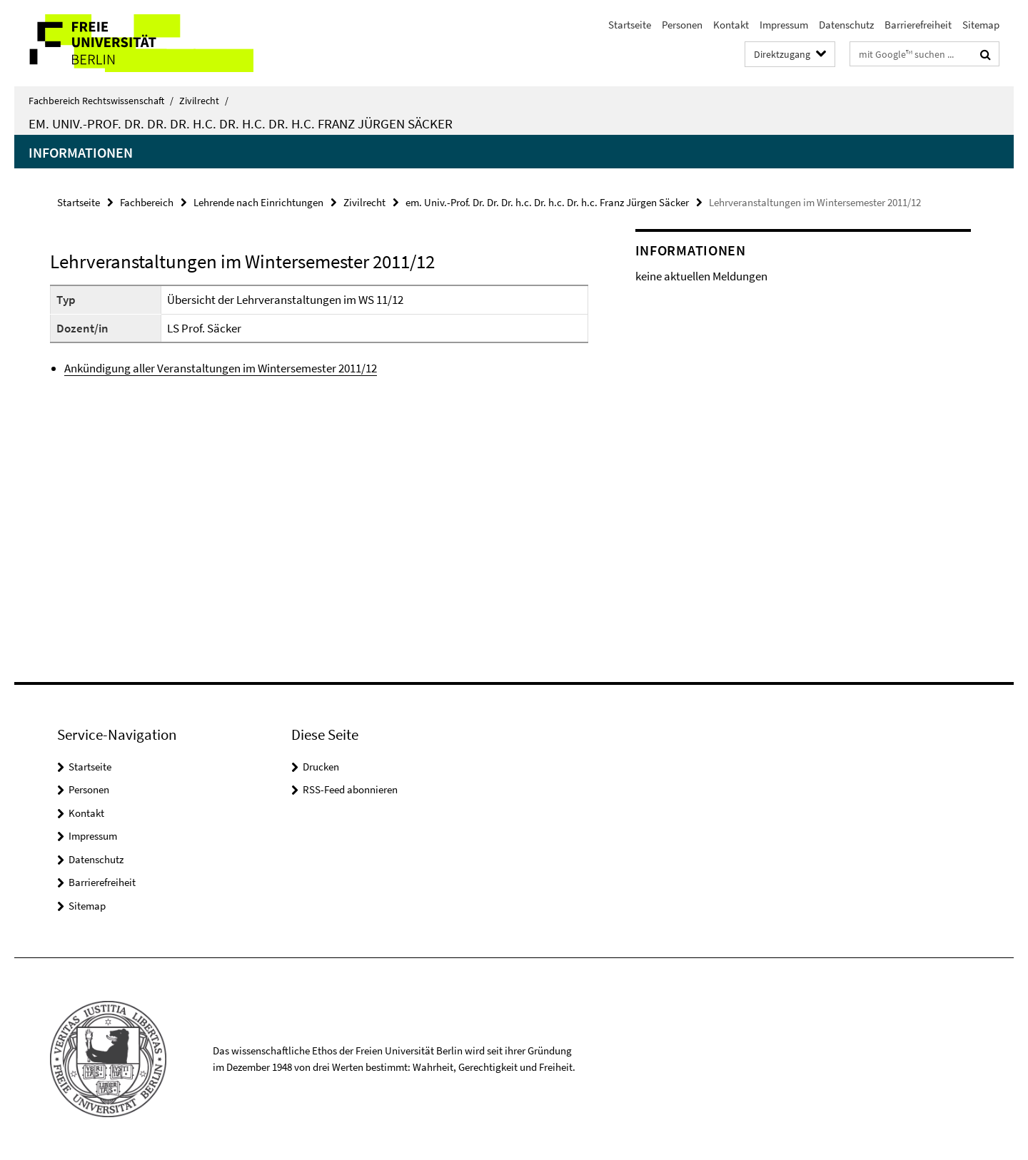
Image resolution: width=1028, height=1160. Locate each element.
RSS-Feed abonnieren (350, 789)
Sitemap (980, 24)
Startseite (629, 24)
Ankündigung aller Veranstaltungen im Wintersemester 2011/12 (220, 368)
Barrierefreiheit (918, 24)
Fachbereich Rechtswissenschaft (101, 101)
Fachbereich (146, 202)
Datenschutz (846, 24)
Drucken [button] (321, 766)
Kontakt (731, 24)
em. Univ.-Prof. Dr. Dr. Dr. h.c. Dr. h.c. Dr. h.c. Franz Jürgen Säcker (241, 123)
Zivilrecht (203, 101)
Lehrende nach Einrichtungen (258, 202)
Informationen (81, 152)
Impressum (784, 24)
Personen (682, 24)
